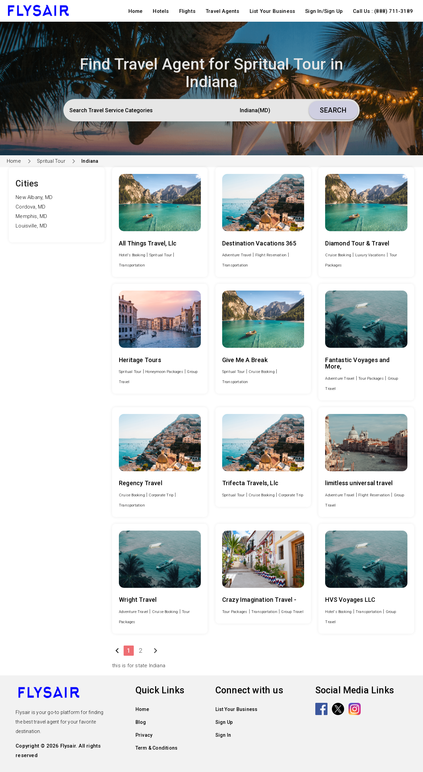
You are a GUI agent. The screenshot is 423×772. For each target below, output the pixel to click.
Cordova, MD (30, 207)
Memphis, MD (31, 216)
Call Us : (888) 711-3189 (383, 11)
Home (135, 11)
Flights (187, 11)
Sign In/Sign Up (324, 11)
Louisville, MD (31, 226)
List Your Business (272, 11)
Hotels (161, 11)
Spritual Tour (51, 161)
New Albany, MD (34, 197)
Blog (140, 722)
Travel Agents (222, 11)
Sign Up (224, 722)
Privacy (143, 735)
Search (333, 110)
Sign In (223, 735)
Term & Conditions (156, 748)
